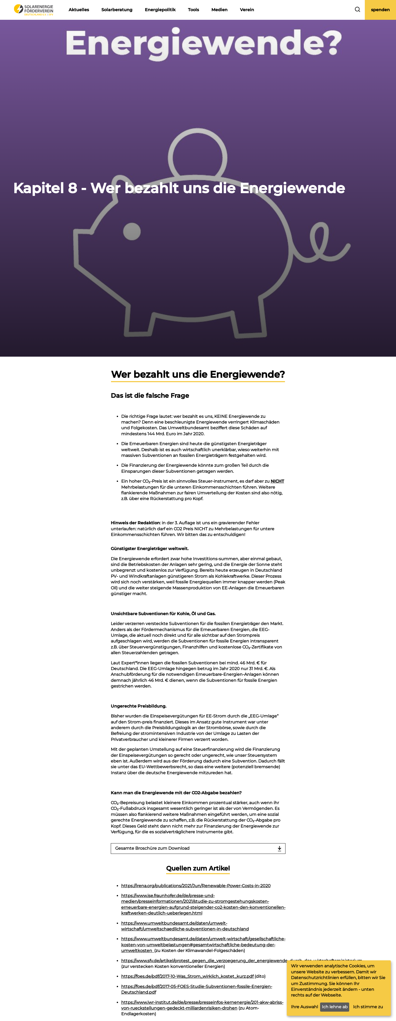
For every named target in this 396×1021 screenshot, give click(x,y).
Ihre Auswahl (304, 1006)
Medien (219, 9)
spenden (380, 9)
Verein (247, 9)
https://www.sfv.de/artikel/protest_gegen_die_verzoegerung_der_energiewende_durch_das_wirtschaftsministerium (241, 960)
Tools (193, 9)
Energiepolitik (160, 9)
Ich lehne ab (335, 1006)
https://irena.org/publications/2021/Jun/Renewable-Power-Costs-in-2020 (196, 885)
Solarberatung (116, 9)
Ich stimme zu (368, 1006)
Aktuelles (79, 9)
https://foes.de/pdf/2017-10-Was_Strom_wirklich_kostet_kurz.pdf (187, 976)
